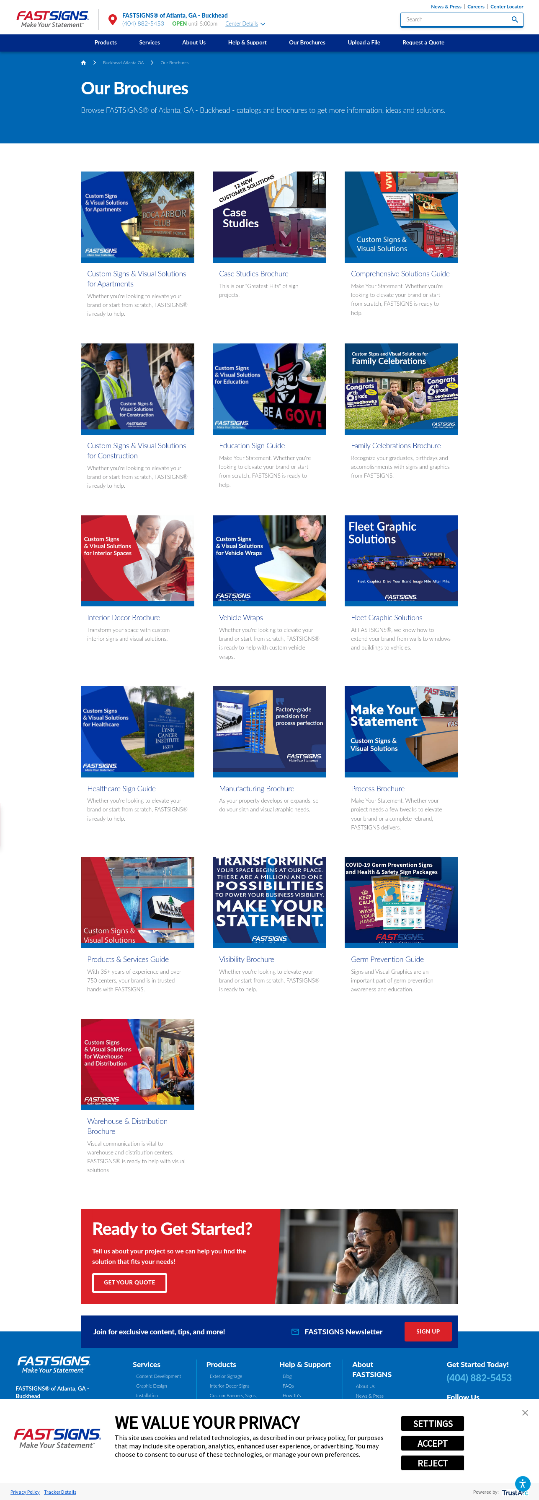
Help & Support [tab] (305, 1364)
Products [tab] (221, 1364)
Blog (287, 1376)
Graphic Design (151, 1385)
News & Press (446, 6)
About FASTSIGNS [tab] (372, 1369)
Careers (476, 6)
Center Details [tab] (245, 24)
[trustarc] (514, 1492)
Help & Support (247, 42)
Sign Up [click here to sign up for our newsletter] (428, 1331)
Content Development (158, 1376)
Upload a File (364, 42)
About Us (194, 42)
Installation (147, 1395)
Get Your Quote (129, 1282)
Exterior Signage (226, 1376)
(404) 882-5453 (143, 23)
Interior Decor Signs (230, 1385)
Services (149, 42)
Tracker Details (60, 1492)
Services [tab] (146, 1364)
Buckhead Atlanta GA (123, 62)
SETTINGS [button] (433, 1424)
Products (106, 42)
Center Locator (507, 6)
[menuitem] (105, 43)
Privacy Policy (25, 1492)
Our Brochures (307, 42)
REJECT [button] (433, 1463)
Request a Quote (424, 42)
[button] (523, 1484)
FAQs (288, 1385)
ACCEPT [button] (433, 1443)
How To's (292, 1395)
